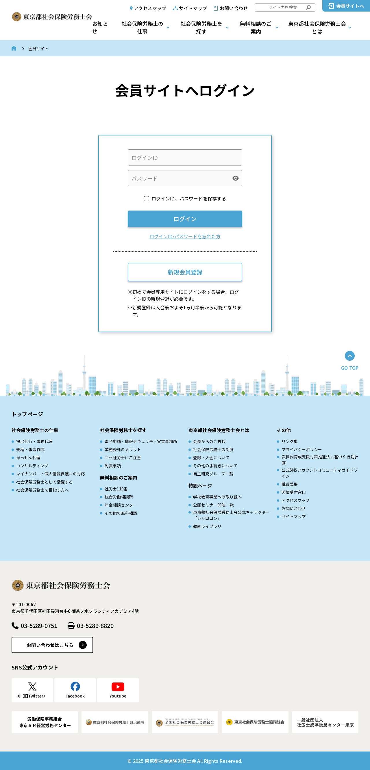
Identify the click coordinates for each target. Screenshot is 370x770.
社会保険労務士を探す (201, 27)
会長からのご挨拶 (209, 441)
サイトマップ (193, 8)
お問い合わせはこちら (50, 644)
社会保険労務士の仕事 (142, 27)
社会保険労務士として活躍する (44, 482)
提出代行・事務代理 (34, 441)
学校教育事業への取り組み (217, 497)
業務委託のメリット (123, 449)
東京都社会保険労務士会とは (317, 27)
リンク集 (290, 441)
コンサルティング (32, 465)
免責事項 (113, 465)
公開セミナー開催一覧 (213, 505)
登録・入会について (211, 457)
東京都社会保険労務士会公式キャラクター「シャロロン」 (231, 515)
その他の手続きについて (215, 465)
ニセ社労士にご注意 (123, 457)
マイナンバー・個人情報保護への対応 (50, 474)
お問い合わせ (234, 8)
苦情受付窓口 (294, 492)
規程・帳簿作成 (30, 449)
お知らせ (100, 27)
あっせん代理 (28, 457)
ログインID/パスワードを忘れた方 (185, 236)
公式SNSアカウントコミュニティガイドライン (320, 473)
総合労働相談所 (119, 497)
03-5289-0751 (39, 625)
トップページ (27, 414)
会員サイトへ (350, 5)
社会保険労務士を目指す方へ (42, 490)
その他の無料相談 (121, 513)
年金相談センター (121, 505)
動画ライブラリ (207, 526)
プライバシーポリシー (302, 449)
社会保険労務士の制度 (213, 449)
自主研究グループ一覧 (213, 474)
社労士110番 (116, 489)
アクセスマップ (150, 8)
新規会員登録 (185, 272)
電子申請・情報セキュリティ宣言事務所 (141, 441)
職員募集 (290, 484)
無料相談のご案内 (255, 27)
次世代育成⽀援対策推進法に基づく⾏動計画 (320, 460)
